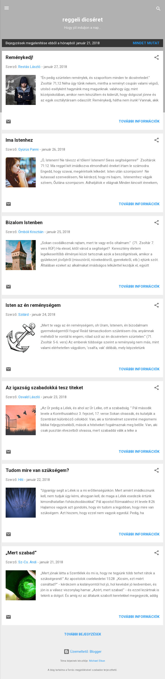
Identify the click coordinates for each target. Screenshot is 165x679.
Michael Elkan (97, 660)
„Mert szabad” (21, 553)
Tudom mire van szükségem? (37, 470)
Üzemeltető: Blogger (83, 651)
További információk (139, 121)
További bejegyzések (82, 634)
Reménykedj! (19, 57)
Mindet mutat (146, 43)
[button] (156, 58)
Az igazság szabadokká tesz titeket (44, 387)
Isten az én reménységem (33, 305)
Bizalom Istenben (24, 222)
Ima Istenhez (19, 140)
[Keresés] (158, 9)
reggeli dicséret (83, 19)
